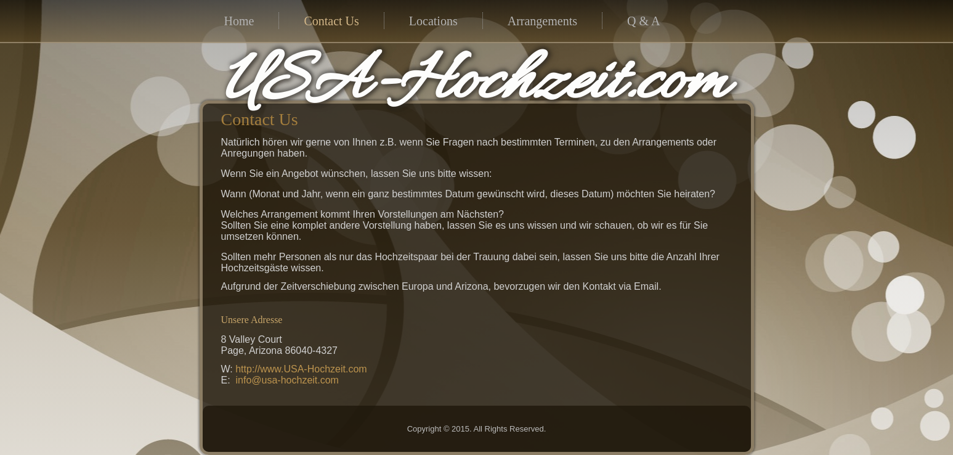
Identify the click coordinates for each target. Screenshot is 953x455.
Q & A (643, 21)
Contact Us (331, 21)
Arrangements (542, 21)
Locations (433, 21)
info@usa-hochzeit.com (287, 380)
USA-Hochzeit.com (474, 84)
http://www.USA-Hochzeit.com (301, 369)
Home (239, 21)
